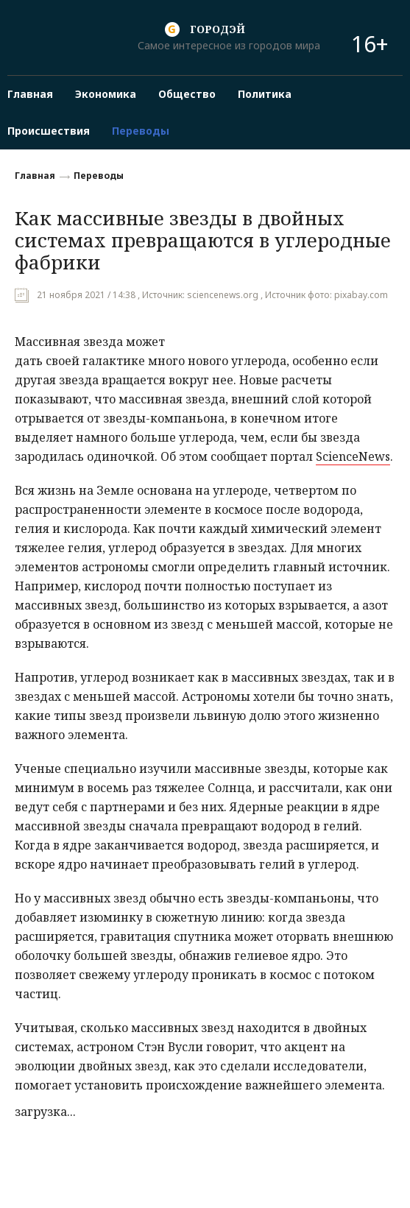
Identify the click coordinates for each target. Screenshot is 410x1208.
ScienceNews (353, 456)
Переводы (99, 175)
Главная (35, 175)
